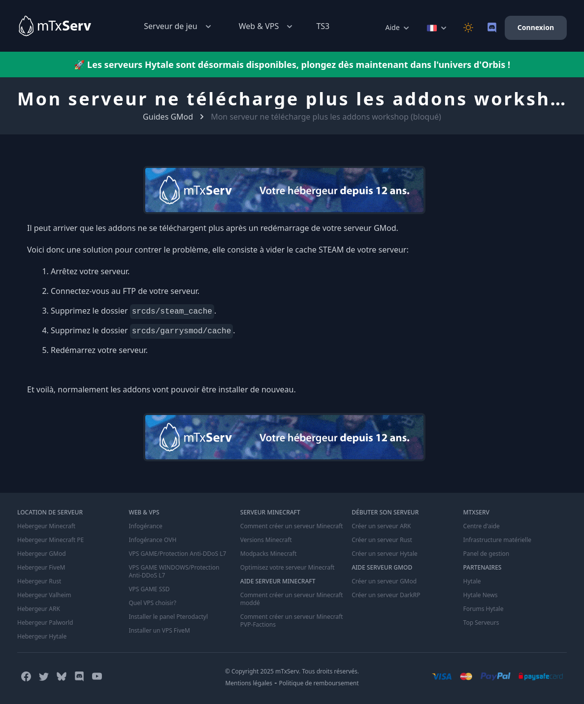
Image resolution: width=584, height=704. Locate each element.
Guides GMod (168, 116)
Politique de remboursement (319, 683)
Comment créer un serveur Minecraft (291, 526)
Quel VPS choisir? (152, 603)
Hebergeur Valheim (44, 595)
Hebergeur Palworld (45, 623)
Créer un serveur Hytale (385, 554)
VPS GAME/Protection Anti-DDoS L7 (177, 554)
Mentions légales (248, 683)
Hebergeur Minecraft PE (50, 540)
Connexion (536, 27)
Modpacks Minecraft (268, 554)
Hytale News (480, 595)
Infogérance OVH (152, 540)
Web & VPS (267, 26)
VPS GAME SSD (149, 589)
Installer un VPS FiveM (159, 631)
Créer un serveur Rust (382, 540)
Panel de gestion (486, 554)
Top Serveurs (481, 623)
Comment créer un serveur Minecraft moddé (291, 599)
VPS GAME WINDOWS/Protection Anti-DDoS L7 (174, 571)
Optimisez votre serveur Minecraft (287, 568)
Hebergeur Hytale (41, 636)
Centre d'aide (481, 526)
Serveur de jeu (178, 26)
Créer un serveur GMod (384, 581)
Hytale (472, 581)
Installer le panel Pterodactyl (168, 617)
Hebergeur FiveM (41, 568)
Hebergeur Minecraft (46, 526)
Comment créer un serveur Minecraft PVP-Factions (291, 621)
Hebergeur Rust (39, 581)
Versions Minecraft (266, 540)
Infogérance (145, 526)
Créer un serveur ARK (381, 526)
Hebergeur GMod (41, 554)
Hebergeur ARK (38, 609)
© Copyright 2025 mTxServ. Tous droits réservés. (292, 671)
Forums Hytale (483, 609)
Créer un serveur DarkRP (386, 595)
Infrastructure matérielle (497, 540)
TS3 (322, 26)
